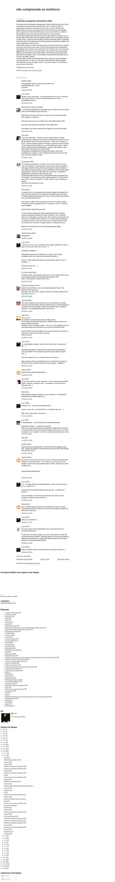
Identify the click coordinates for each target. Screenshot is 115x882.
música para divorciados (12, 668)
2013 (4, 749)
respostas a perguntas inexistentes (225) (15, 827)
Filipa (23, 315)
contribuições (8, 633)
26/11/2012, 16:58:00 (26, 296)
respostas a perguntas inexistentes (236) (15, 766)
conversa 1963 (8, 779)
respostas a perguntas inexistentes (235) (15, 768)
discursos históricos (10, 640)
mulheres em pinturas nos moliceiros (15, 661)
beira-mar (7, 622)
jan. (5, 855)
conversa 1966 (8, 762)
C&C (22, 379)
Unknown (24, 457)
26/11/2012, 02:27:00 (26, 103)
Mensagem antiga (63, 559)
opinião (7, 674)
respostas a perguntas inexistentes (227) (15, 820)
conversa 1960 (8, 788)
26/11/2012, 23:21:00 (26, 375)
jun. (5, 844)
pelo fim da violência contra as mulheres (15, 798)
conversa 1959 (8, 790)
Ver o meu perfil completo (18, 716)
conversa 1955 (8, 814)
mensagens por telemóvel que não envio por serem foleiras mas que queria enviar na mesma (30, 657)
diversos (7, 642)
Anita (23, 135)
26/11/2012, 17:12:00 (26, 311)
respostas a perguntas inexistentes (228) (15, 818)
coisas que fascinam (10, 625)
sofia (6, 692)
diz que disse (8, 644)
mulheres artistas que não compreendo (16, 659)
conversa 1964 (8, 770)
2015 (4, 744)
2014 (4, 746)
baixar (7, 620)
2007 (4, 866)
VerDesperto (25, 161)
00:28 (32, 67)
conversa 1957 (8, 807)
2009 (4, 861)
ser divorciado (9, 691)
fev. (5, 853)
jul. (5, 842)
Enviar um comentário (23, 556)
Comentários (6, 879)
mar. (5, 851)
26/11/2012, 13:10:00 (26, 238)
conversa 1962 (8, 783)
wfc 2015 (7, 702)
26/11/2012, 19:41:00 (26, 337)
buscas (7, 624)
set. (5, 838)
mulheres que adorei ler (11, 665)
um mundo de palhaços (10, 805)
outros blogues (9, 678)
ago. (5, 840)
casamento (7, 801)
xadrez (7, 704)
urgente (6, 775)
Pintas (23, 504)
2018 (4, 738)
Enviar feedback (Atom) (32, 563)
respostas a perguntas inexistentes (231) (15, 794)
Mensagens (6, 876)
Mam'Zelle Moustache (28, 285)
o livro (6, 672)
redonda (24, 369)
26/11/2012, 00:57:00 (26, 90)
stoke (6, 694)
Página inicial (45, 559)
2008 (4, 864)
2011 (4, 857)
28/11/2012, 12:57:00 (26, 522)
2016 (4, 742)
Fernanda (24, 300)
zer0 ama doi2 (9, 705)
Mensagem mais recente (24, 559)
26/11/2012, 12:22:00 (26, 229)
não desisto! (7, 757)
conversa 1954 (8, 825)
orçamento (8, 676)
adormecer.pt (8, 616)
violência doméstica (10, 698)
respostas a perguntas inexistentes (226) (15, 822)
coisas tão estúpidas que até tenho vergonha (17, 629)
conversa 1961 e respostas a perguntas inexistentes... (18, 785)
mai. (5, 846)
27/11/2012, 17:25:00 (26, 453)
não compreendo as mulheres (38, 9)
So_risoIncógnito (26, 272)
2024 (4, 729)
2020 (4, 733)
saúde (7, 687)
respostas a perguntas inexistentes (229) (15, 812)
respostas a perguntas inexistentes (32, 70)
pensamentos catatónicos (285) (12, 781)
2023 (4, 731)
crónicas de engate (10, 638)
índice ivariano (9, 653)
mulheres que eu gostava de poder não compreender (19, 666)
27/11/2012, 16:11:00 (26, 399)
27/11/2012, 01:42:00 (26, 387)
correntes (7, 637)
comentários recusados (11, 631)
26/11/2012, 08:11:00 (26, 131)
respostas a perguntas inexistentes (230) (15, 803)
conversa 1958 (8, 796)
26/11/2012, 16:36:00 (26, 281)
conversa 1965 (8, 764)
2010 (4, 859)
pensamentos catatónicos (12, 681)
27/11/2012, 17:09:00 (26, 440)
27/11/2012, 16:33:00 (26, 415)
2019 (4, 736)
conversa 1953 (8, 829)
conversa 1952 (8, 833)
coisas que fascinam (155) (11, 816)
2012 (4, 751)
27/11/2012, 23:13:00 (26, 500)
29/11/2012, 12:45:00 (26, 552)
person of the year (10, 683)
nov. (5, 755)
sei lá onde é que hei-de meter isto (14, 689)
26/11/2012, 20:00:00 (26, 365)
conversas (8, 635)
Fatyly (23, 526)
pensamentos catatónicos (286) (12, 759)
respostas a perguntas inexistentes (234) (34, 21)
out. (5, 835)
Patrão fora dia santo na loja (13, 679)
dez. (5, 753)
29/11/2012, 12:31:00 (26, 543)
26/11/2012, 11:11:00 (26, 157)
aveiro (7, 618)
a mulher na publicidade (11, 612)
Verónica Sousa (26, 233)
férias (6, 651)
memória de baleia (10, 655)
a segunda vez (9, 614)
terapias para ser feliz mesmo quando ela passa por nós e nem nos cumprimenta (27, 696)
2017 (4, 740)
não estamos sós (8, 831)
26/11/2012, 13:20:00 (26, 268)
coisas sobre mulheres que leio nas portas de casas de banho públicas (24, 627)
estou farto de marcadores (12, 650)
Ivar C (23, 94)
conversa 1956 (8, 809)
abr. (5, 848)
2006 (4, 868)
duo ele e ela (8, 646)
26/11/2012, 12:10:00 (26, 185)
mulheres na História (11, 663)
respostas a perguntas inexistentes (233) (15, 777)
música (6, 792)
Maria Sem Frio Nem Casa (30, 107)
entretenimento (9, 648)
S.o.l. (23, 420)
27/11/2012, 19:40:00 (26, 477)
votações (7, 700)
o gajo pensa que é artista (12, 670)
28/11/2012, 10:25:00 (26, 513)
